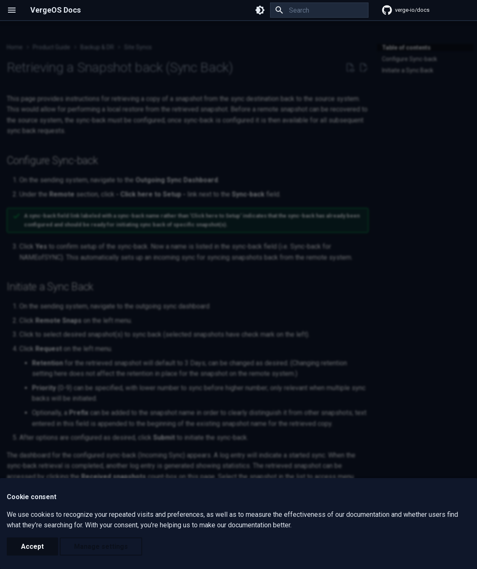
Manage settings (101, 546)
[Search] (319, 10)
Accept (32, 546)
